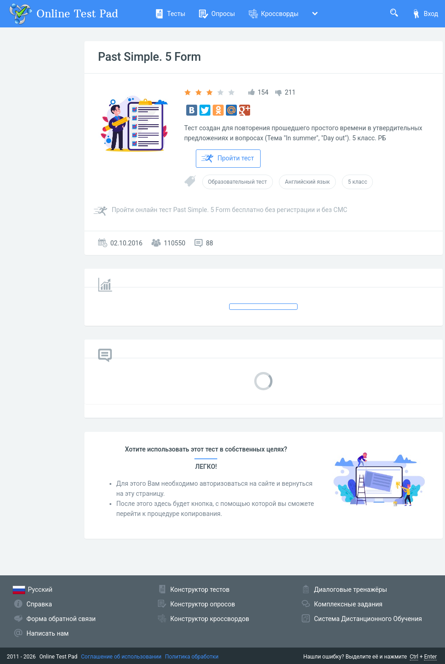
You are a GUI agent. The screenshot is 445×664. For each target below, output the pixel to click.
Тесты (170, 13)
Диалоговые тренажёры (350, 589)
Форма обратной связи (61, 618)
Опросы (217, 13)
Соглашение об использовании (121, 656)
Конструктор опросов (202, 604)
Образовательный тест (237, 182)
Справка (39, 604)
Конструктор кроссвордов (209, 618)
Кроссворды (273, 13)
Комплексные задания (348, 604)
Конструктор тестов (200, 589)
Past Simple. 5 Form (149, 57)
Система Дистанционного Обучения (368, 618)
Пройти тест (227, 159)
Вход (425, 13)
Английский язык (307, 182)
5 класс (357, 182)
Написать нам (47, 633)
